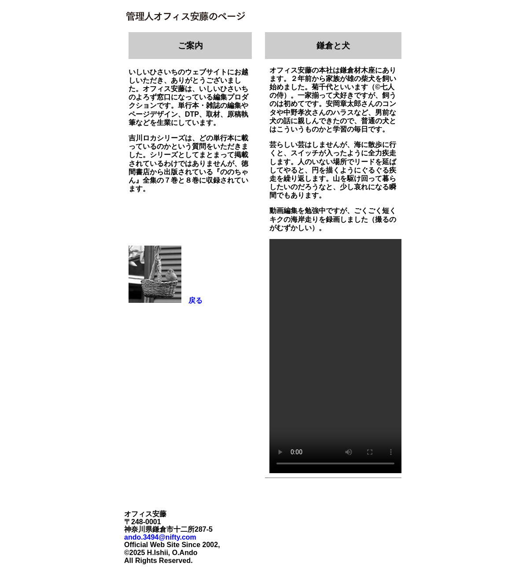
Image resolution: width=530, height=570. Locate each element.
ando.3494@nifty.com (160, 537)
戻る (191, 300)
